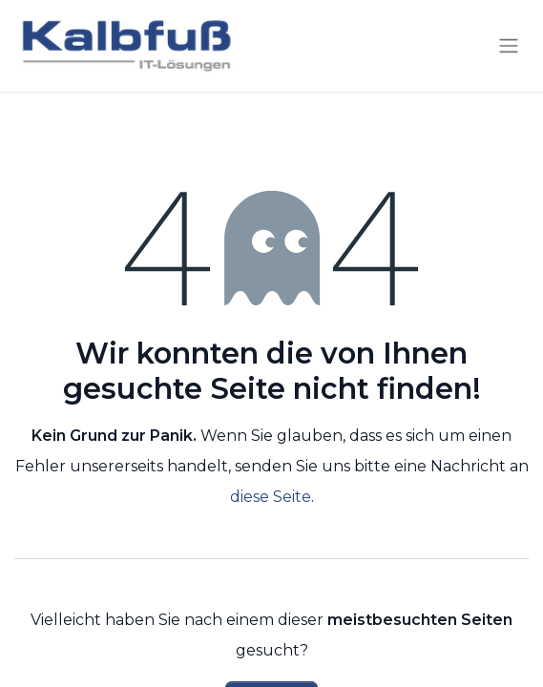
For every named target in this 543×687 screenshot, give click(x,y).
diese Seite (270, 497)
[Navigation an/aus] (509, 46)
